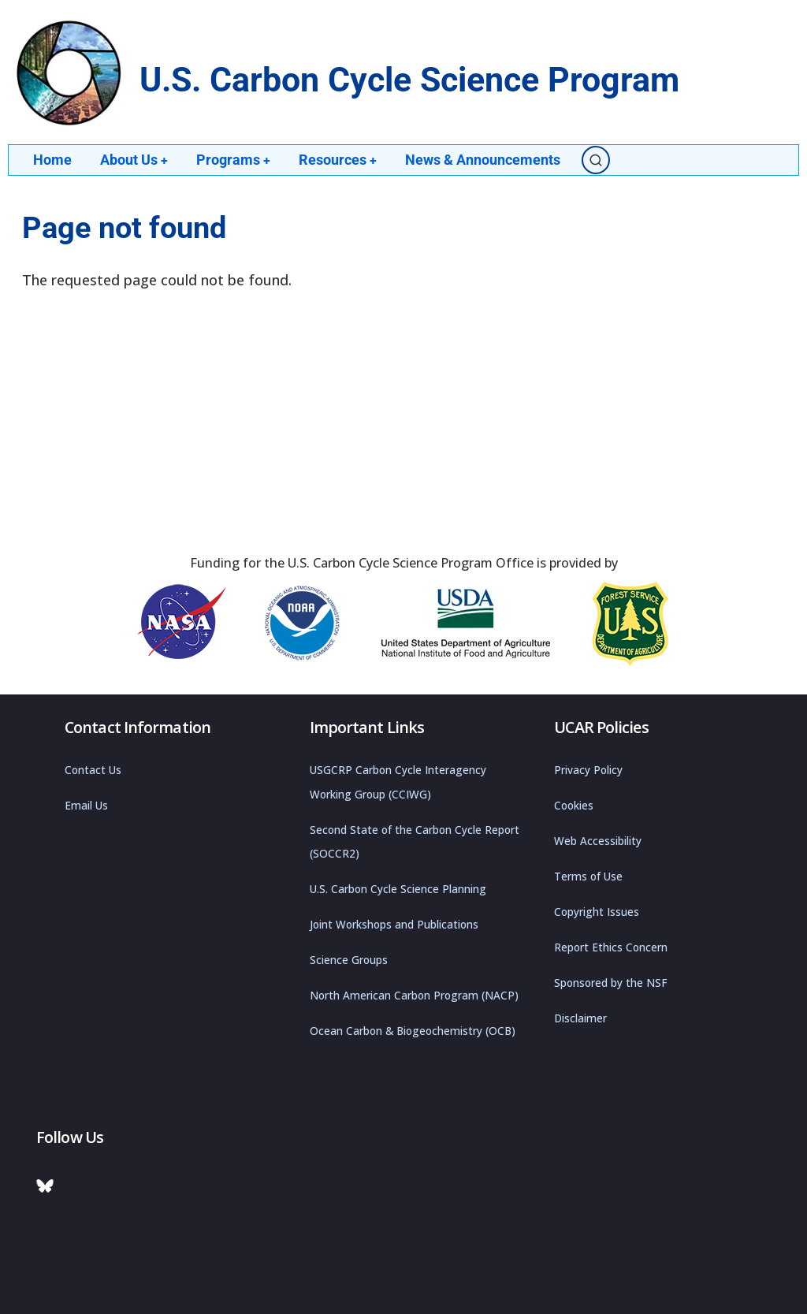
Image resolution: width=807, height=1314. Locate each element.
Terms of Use (588, 876)
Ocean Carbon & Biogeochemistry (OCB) (412, 1031)
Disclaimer (580, 1018)
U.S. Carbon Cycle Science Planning (398, 889)
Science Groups (349, 960)
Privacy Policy (588, 770)
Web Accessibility (598, 841)
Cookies (573, 805)
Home (52, 159)
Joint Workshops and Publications (394, 925)
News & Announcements (485, 159)
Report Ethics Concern (611, 947)
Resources (339, 159)
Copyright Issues (596, 912)
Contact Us (93, 770)
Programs (234, 159)
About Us (134, 159)
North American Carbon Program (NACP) (414, 995)
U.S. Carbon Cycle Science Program (409, 80)
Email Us (86, 805)
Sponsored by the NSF (611, 983)
